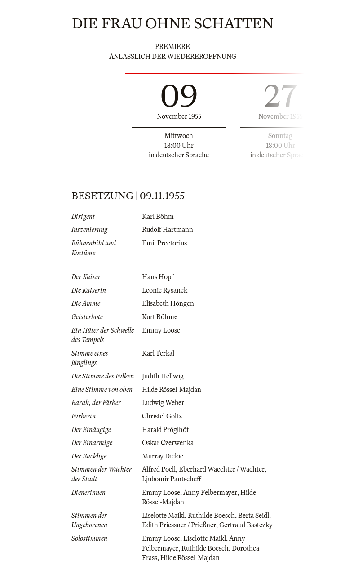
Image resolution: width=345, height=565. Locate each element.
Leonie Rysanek (164, 290)
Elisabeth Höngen (168, 303)
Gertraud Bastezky (246, 525)
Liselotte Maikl (163, 515)
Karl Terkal (158, 353)
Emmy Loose (161, 330)
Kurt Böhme (159, 316)
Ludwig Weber (163, 402)
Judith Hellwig (163, 376)
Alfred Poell (159, 469)
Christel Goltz (162, 416)
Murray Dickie (162, 456)
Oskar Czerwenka (168, 442)
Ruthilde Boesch (211, 515)
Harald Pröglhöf (165, 429)
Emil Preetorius (164, 243)
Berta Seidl (253, 515)
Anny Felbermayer (210, 492)
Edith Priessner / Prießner (179, 525)
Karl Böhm (158, 216)
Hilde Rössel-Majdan (171, 389)
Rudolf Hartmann (167, 229)
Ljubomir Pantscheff (171, 479)
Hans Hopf (157, 276)
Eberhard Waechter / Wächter (222, 469)
